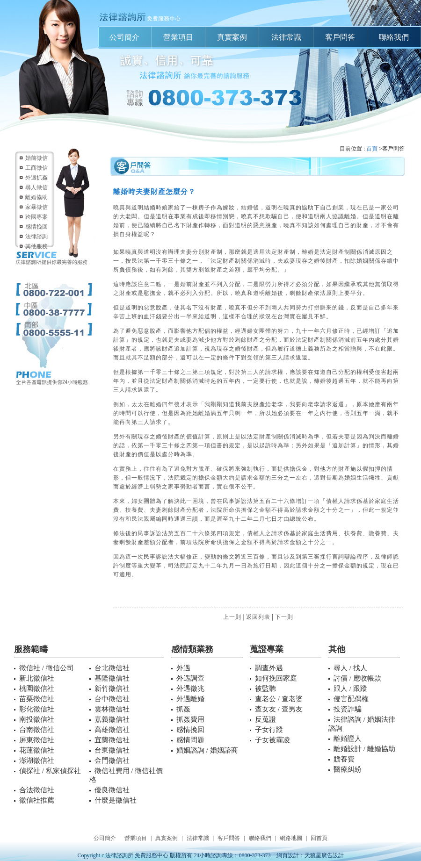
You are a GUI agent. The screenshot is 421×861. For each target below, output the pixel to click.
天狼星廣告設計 (324, 855)
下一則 (284, 617)
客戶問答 (340, 37)
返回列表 (258, 617)
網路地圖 (291, 838)
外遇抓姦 (36, 177)
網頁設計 (287, 855)
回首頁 (319, 838)
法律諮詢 (36, 236)
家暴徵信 (36, 207)
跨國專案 (36, 217)
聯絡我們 (394, 37)
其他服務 (36, 246)
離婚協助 (36, 197)
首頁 (371, 148)
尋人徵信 (36, 187)
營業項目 (178, 37)
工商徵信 (36, 168)
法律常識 (286, 37)
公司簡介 (124, 37)
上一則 (232, 617)
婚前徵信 (36, 158)
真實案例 (232, 37)
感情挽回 (36, 226)
